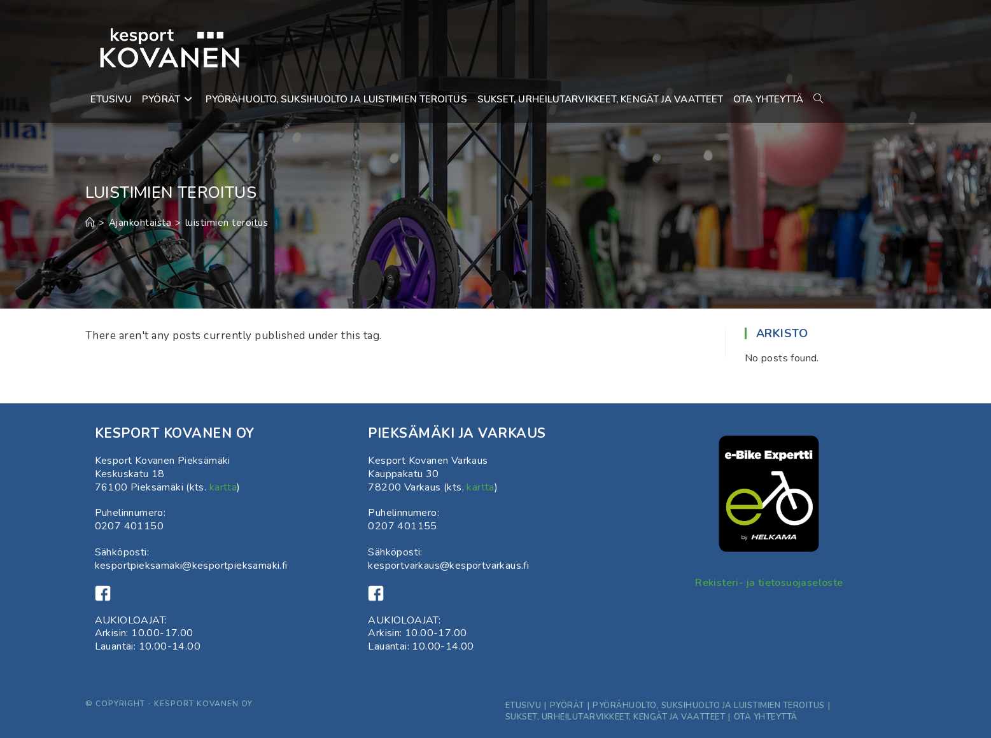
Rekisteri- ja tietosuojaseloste (769, 583)
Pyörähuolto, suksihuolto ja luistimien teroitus (709, 705)
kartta (223, 487)
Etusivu (523, 705)
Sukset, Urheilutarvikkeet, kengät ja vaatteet (615, 717)
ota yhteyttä (766, 717)
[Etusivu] (90, 222)
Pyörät (567, 705)
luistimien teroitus (227, 222)
